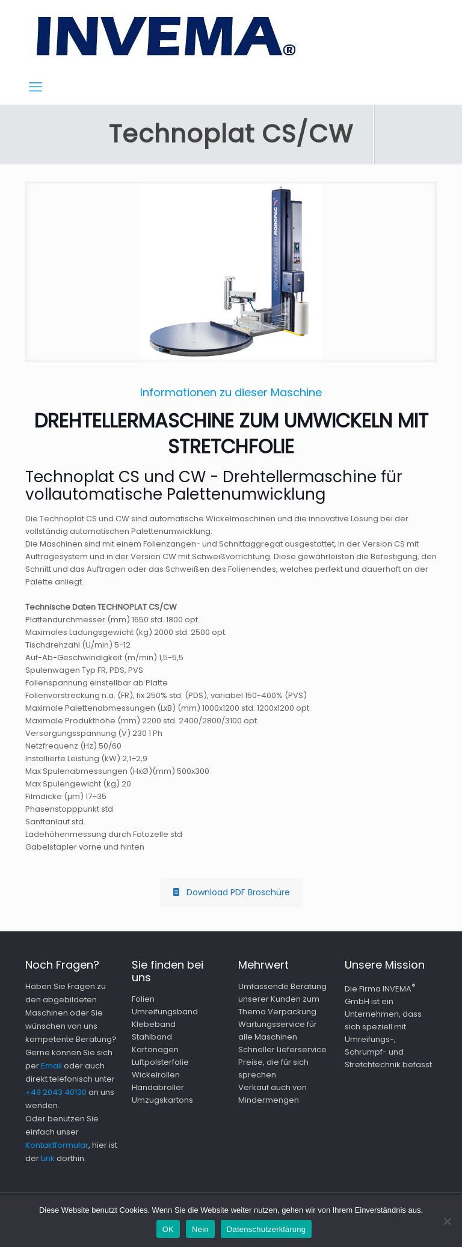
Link (48, 1158)
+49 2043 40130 (56, 1092)
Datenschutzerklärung (266, 1229)
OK (168, 1229)
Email (51, 1065)
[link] (231, 272)
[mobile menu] (35, 87)
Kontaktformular (56, 1145)
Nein (200, 1229)
